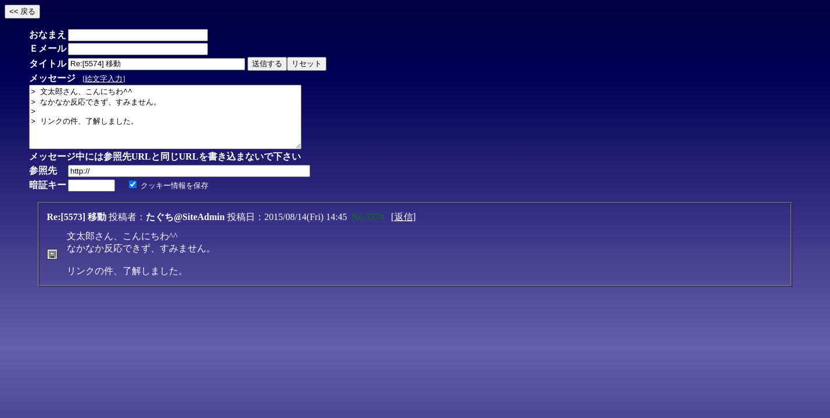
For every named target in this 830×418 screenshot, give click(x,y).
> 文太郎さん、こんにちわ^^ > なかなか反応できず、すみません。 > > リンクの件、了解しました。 (181, 123)
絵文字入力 (104, 78)
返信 (403, 229)
